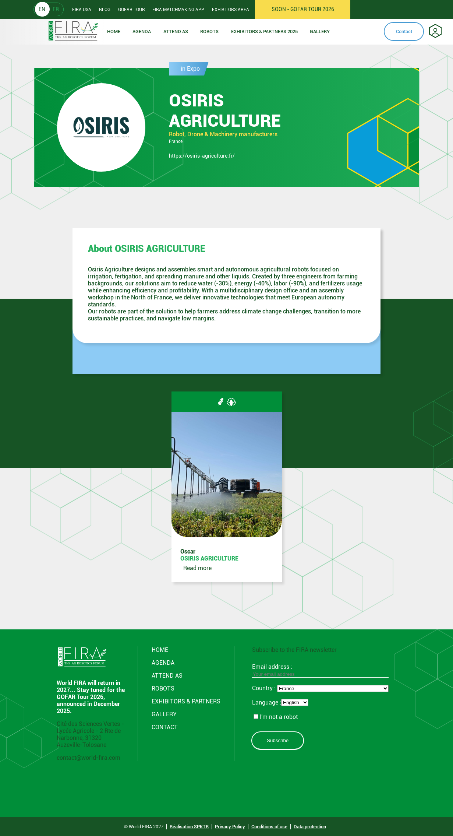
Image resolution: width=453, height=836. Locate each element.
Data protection (310, 826)
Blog (104, 9)
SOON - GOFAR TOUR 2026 (303, 9)
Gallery (320, 31)
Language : (266, 702)
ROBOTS (209, 31)
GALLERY (164, 714)
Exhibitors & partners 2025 (264, 31)
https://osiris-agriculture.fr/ (202, 156)
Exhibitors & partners (186, 701)
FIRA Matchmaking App (178, 9)
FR (56, 9)
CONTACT (165, 727)
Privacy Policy (230, 826)
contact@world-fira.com (88, 757)
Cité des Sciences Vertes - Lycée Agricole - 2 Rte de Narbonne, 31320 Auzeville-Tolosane (90, 734)
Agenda (141, 31)
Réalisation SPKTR (189, 826)
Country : (264, 688)
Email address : (320, 670)
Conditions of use (269, 826)
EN (42, 9)
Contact (404, 31)
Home (113, 31)
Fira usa (81, 9)
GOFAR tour (131, 9)
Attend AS (167, 675)
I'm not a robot (276, 716)
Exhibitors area (230, 9)
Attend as (175, 31)
